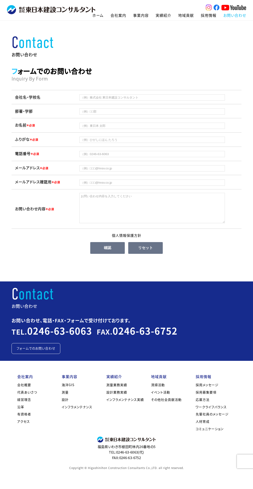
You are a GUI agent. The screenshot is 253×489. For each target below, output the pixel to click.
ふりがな (26, 139)
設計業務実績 (116, 397)
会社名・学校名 (28, 97)
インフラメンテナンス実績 (125, 405)
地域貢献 (186, 15)
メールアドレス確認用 (37, 182)
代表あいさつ (27, 397)
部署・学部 (24, 111)
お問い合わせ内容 (34, 211)
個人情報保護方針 (126, 240)
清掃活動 (158, 390)
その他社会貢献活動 (166, 405)
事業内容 (141, 15)
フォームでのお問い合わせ (36, 353)
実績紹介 (163, 15)
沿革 (20, 412)
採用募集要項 (206, 397)
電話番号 (27, 153)
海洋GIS (68, 390)
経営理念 (24, 405)
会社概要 (24, 390)
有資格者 (24, 419)
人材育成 (202, 427)
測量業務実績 (116, 390)
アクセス (23, 427)
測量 (65, 397)
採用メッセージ (207, 390)
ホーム (98, 15)
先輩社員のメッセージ (212, 419)
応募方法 (202, 405)
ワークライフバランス (211, 412)
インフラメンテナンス (77, 412)
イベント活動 (160, 397)
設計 (65, 405)
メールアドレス (31, 168)
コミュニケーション (210, 434)
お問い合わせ (234, 15)
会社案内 (118, 15)
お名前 (25, 125)
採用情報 (208, 15)
